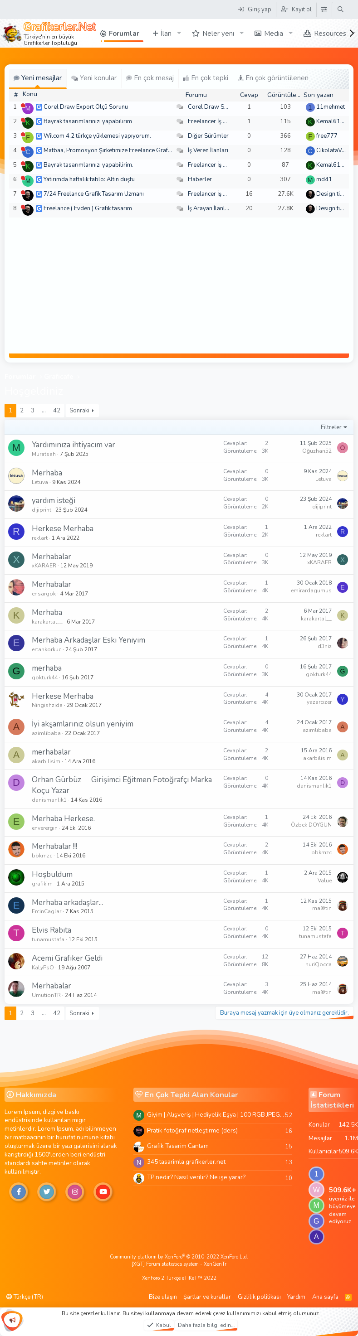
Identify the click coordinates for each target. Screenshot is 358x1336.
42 (56, 411)
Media (273, 33)
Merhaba (47, 473)
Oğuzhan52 (317, 451)
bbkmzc (42, 855)
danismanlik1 (49, 800)
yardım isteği (53, 500)
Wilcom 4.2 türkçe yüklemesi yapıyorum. (97, 136)
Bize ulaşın (163, 1297)
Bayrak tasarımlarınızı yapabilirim (88, 121)
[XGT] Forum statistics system (179, 1264)
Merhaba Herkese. (63, 818)
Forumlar (124, 33)
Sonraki (79, 411)
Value (325, 880)
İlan (166, 33)
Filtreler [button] (331, 427)
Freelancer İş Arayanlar (218, 121)
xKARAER (44, 565)
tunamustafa (48, 939)
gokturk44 (45, 677)
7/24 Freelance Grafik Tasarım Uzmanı (94, 194)
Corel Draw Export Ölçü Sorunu (86, 107)
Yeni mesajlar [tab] (38, 77)
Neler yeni (218, 33)
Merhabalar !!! (54, 846)
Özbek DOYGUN (311, 824)
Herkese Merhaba (62, 528)
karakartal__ (47, 621)
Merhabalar (51, 557)
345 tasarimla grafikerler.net (186, 1161)
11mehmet (330, 107)
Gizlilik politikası (259, 1297)
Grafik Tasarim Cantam (178, 1146)
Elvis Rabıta (51, 930)
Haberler (200, 179)
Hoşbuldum (52, 874)
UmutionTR (46, 995)
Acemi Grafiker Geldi (67, 958)
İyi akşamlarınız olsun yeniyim (82, 724)
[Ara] (340, 9)
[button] (178, 33)
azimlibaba (46, 733)
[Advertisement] (179, 285)
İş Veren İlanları (208, 150)
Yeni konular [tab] (94, 77)
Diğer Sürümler (208, 136)
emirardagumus (311, 590)
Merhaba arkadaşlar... (67, 902)
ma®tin (322, 908)
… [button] (44, 411)
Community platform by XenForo (179, 1257)
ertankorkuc (46, 649)
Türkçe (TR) (24, 1297)
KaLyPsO (43, 967)
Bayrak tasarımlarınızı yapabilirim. (88, 165)
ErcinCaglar (46, 911)
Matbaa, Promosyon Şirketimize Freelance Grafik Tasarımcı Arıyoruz (133, 150)
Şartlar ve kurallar (207, 1297)
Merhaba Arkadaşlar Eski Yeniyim (88, 640)
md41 (324, 179)
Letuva (40, 482)
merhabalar (51, 752)
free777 (327, 136)
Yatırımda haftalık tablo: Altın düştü (89, 179)
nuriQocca (318, 964)
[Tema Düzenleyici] (324, 9)
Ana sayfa (325, 1297)
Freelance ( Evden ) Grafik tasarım (88, 208)
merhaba (47, 668)
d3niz (325, 646)
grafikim (42, 883)
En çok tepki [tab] (205, 77)
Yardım (296, 1297)
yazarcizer (319, 702)
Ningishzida (47, 705)
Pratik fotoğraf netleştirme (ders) (192, 1130)
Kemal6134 (332, 121)
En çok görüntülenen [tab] (273, 77)
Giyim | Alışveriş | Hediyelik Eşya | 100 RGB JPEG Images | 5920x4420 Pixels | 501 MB (216, 1114)
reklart (40, 538)
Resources (330, 33)
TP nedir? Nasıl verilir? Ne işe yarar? (196, 1177)
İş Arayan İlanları (210, 208)
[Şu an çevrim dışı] (22, 105)
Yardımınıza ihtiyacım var (73, 445)
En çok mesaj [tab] (150, 77)
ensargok (44, 593)
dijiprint (41, 509)
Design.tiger (332, 194)
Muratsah (44, 454)
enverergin (45, 828)
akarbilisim (46, 761)
